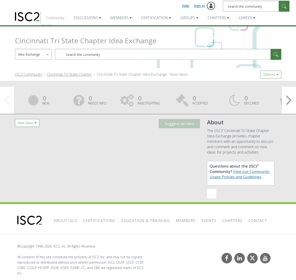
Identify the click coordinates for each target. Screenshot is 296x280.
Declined (251, 99)
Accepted (200, 99)
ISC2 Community (28, 74)
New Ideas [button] (26, 123)
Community (55, 17)
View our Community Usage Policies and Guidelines (240, 174)
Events (208, 220)
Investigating (149, 99)
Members (119, 17)
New (45, 99)
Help (185, 6)
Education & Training (145, 220)
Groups (187, 17)
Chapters (217, 17)
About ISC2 (65, 220)
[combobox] (256, 6)
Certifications (99, 220)
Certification (154, 17)
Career (245, 17)
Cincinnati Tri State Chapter (69, 74)
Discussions (86, 17)
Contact (257, 220)
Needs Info (97, 99)
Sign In (199, 6)
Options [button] (269, 74)
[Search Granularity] (33, 54)
